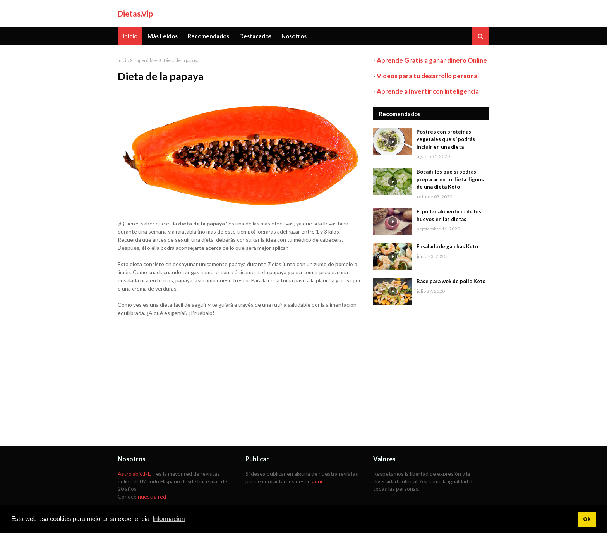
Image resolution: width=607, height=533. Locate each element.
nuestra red (152, 496)
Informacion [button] (169, 519)
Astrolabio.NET (136, 473)
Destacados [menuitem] (255, 36)
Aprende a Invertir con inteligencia (428, 91)
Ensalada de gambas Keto (447, 246)
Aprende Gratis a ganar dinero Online (432, 60)
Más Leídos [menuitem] (162, 36)
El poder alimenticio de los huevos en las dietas (449, 215)
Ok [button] (586, 519)
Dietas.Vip (135, 13)
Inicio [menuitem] (130, 36)
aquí (317, 481)
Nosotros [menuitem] (294, 36)
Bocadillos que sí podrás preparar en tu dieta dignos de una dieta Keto (450, 179)
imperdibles (146, 60)
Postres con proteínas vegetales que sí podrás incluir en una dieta (446, 139)
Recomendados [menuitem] (208, 36)
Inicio (123, 60)
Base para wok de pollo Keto (451, 281)
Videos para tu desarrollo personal (428, 76)
